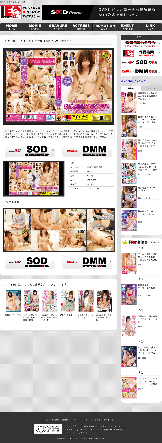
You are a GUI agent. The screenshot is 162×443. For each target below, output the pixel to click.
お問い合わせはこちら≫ (77, 433)
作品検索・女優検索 (61, 420)
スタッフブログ (80, 420)
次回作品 (152, 88)
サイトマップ (110, 420)
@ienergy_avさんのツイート (139, 81)
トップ (46, 420)
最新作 (131, 88)
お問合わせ (96, 420)
